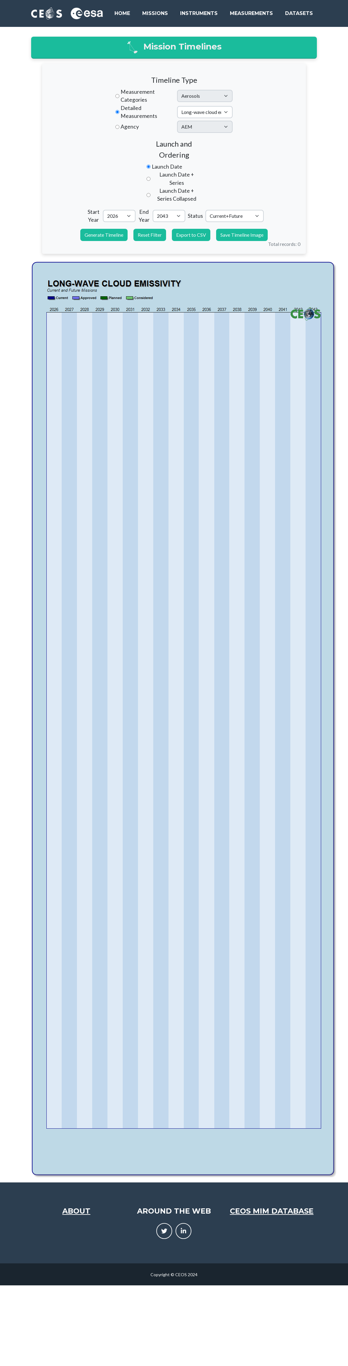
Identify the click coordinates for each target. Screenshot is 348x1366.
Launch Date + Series (176, 178)
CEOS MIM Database (272, 1211)
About (76, 1211)
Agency (130, 126)
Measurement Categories (138, 96)
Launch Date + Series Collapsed (176, 195)
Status (195, 216)
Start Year (94, 216)
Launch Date (167, 166)
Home (122, 13)
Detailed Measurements (139, 112)
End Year (144, 216)
